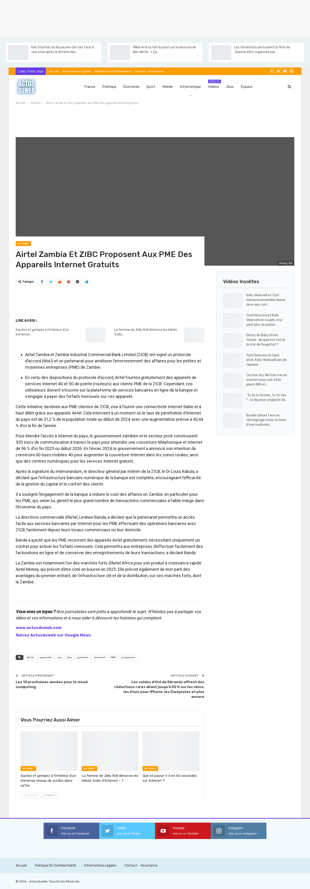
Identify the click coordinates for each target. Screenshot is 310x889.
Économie (131, 87)
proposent (128, 657)
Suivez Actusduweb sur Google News (53, 635)
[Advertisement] (140, 17)
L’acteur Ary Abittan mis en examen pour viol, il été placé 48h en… (266, 379)
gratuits (83, 657)
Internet (23, 243)
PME (113, 657)
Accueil (54, 71)
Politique (109, 87)
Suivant (49, 795)
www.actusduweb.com (39, 627)
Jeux (230, 87)
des (69, 657)
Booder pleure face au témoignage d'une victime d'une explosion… (266, 420)
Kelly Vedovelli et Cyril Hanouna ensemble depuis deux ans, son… (266, 300)
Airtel (30, 657)
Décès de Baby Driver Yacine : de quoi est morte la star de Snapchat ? (265, 339)
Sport (150, 87)
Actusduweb (38, 881)
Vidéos (214, 84)
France (89, 87)
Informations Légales (77, 71)
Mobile (167, 87)
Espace (246, 87)
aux (59, 657)
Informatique (190, 87)
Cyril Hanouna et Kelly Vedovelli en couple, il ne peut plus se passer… (264, 320)
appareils (45, 657)
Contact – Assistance (149, 71)
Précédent (30, 795)
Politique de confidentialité (113, 71)
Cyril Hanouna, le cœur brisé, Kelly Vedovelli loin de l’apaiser (266, 360)
